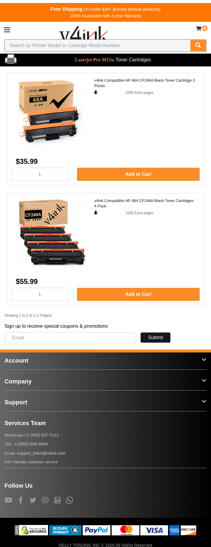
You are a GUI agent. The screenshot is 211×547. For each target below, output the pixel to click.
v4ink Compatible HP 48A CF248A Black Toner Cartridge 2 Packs (144, 83)
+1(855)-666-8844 (30, 444)
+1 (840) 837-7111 (41, 435)
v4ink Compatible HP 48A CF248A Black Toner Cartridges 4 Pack (144, 203)
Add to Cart (138, 174)
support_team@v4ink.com (41, 453)
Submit (155, 337)
